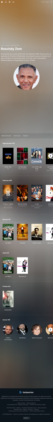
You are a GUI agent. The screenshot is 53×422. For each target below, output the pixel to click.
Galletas (18, 407)
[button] (8, 332)
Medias (25, 409)
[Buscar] (51, 2)
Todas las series (21, 403)
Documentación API (12, 404)
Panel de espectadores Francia (36, 411)
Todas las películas (31, 403)
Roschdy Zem (15, 45)
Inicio (2, 45)
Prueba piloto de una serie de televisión (18, 411)
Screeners (30, 409)
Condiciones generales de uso (29, 407)
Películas (17, 136)
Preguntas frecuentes (23, 404)
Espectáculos (6, 136)
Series (7, 45)
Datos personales (42, 407)
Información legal (11, 407)
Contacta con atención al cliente (38, 404)
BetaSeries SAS (18, 409)
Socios (25, 136)
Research (36, 409)
